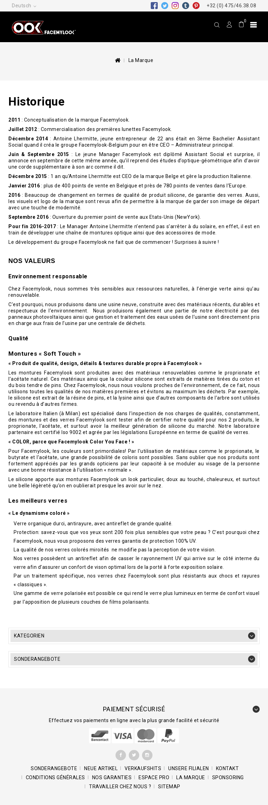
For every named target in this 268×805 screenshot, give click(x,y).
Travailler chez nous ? (120, 786)
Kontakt (227, 768)
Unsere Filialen (188, 768)
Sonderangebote (37, 659)
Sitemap (169, 786)
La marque (190, 777)
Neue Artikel (101, 768)
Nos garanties (112, 777)
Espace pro (154, 777)
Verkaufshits (143, 768)
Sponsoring (228, 777)
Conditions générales (55, 777)
